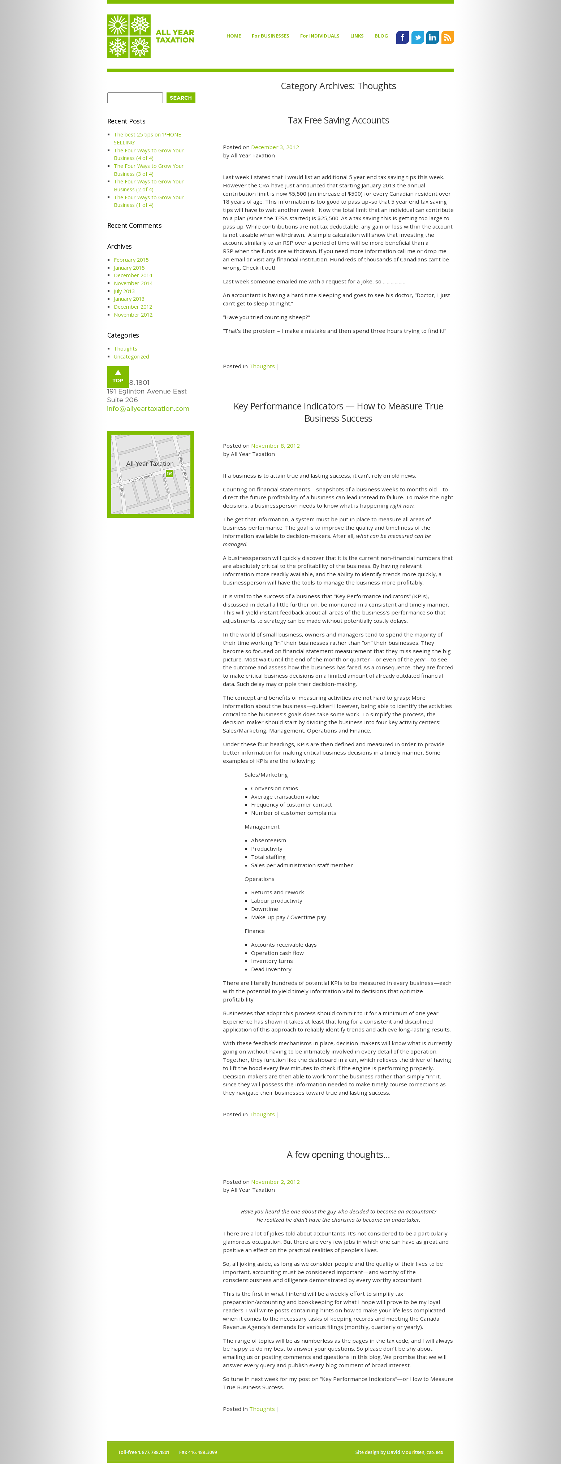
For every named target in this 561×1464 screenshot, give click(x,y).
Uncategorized (131, 356)
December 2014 (133, 275)
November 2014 (133, 283)
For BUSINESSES (270, 35)
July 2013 (124, 291)
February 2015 (131, 259)
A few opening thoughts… (338, 1154)
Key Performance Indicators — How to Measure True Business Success (338, 412)
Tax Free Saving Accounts (338, 120)
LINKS (357, 35)
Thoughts (262, 366)
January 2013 (129, 298)
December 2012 (133, 306)
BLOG (381, 35)
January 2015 (129, 267)
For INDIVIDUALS (320, 35)
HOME (233, 35)
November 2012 (133, 314)
